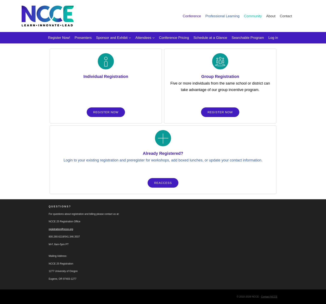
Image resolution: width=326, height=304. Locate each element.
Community (253, 16)
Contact (286, 16)
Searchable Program (248, 38)
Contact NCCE (269, 296)
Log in (273, 38)
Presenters (83, 38)
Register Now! (59, 38)
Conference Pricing (174, 38)
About (270, 16)
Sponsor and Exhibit (112, 38)
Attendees (143, 38)
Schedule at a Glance (210, 38)
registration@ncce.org (61, 229)
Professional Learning (222, 16)
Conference (192, 16)
